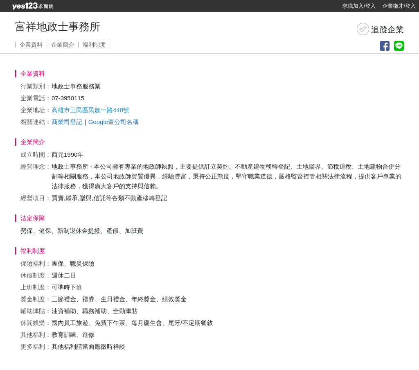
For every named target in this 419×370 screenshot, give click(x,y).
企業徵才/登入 (399, 6)
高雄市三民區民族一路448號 (90, 109)
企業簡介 (62, 44)
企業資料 (31, 44)
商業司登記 (67, 121)
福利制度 (94, 44)
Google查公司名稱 (113, 121)
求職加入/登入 (359, 6)
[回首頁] (32, 6)
